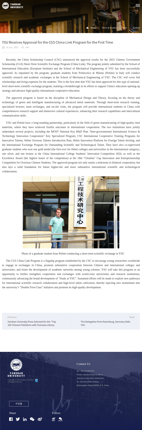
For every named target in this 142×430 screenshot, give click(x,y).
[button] (60, 419)
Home (93, 28)
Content (136, 28)
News (124, 28)
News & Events (109, 28)
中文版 (19, 403)
